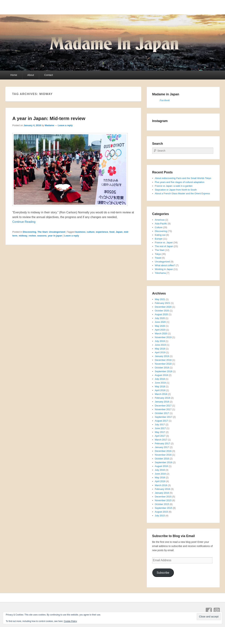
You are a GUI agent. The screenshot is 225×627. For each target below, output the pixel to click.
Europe (158, 238)
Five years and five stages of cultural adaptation (179, 182)
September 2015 (163, 508)
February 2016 (162, 489)
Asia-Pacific (161, 223)
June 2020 (160, 322)
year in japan (55, 235)
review (32, 235)
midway (23, 235)
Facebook (165, 100)
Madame (49, 125)
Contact (48, 75)
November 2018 (163, 363)
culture (90, 232)
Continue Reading (23, 221)
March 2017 (161, 439)
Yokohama (160, 273)
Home (13, 75)
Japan (119, 232)
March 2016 (161, 485)
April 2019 (160, 352)
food (111, 232)
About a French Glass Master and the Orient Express (182, 193)
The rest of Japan (164, 246)
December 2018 (163, 360)
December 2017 (163, 405)
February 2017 (162, 443)
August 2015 (161, 511)
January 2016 (162, 492)
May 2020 (160, 326)
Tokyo (158, 254)
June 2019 (160, 345)
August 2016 (161, 466)
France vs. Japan (164, 242)
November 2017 (163, 409)
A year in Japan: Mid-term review (48, 118)
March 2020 (161, 333)
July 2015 (160, 515)
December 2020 (163, 306)
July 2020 (160, 318)
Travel (158, 257)
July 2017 (160, 424)
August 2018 (161, 375)
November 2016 (163, 454)
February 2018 (162, 397)
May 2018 (160, 386)
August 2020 (161, 314)
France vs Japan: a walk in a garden (174, 186)
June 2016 (160, 473)
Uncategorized (57, 232)
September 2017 (163, 417)
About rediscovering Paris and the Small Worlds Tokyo (183, 178)
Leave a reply (65, 125)
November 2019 (163, 337)
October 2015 (162, 504)
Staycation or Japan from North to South (176, 189)
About (30, 75)
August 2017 (161, 420)
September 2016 (163, 462)
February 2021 (162, 303)
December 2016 (163, 451)
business (80, 232)
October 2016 (162, 458)
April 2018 (160, 390)
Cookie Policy (70, 621)
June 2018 (160, 382)
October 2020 (162, 310)
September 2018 (163, 371)
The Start (42, 232)
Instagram (217, 611)
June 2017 (160, 428)
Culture (158, 227)
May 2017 (160, 432)
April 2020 (160, 329)
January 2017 (162, 447)
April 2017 (160, 436)
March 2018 (161, 394)
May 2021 (160, 299)
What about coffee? (165, 265)
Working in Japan (164, 269)
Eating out (160, 235)
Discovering (29, 232)
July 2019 (160, 341)
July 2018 (160, 379)
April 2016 (160, 481)
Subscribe (163, 572)
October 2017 (162, 413)
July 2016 (160, 470)
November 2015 (163, 500)
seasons (42, 235)
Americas (160, 219)
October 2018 (162, 367)
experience (102, 232)
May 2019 (160, 348)
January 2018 (162, 401)
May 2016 (160, 477)
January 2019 (162, 356)
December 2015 (163, 496)
